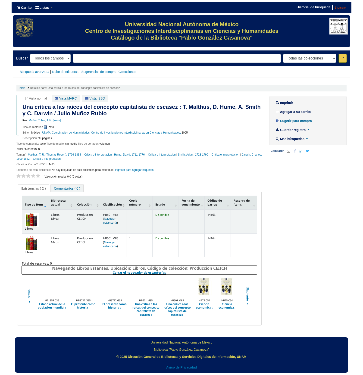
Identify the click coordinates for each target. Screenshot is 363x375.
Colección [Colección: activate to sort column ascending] (84, 204)
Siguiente (247, 296)
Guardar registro (291, 130)
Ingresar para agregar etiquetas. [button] (134, 170)
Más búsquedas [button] (290, 139)
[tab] (33, 188)
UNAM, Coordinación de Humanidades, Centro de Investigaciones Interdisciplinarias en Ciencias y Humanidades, (111, 132)
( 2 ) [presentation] (33, 188)
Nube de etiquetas (65, 72)
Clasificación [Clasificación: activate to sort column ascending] (112, 204)
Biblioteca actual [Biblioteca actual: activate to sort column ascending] (58, 202)
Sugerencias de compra (98, 72)
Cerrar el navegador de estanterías (167, 273)
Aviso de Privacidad (181, 367)
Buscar (22, 58)
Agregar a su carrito (293, 112)
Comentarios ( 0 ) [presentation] (67, 188)
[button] (24, 7)
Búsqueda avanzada (34, 72)
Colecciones (127, 72)
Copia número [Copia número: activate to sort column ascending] (135, 202)
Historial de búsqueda (313, 7)
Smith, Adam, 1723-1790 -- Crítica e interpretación (208, 154)
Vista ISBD (95, 98)
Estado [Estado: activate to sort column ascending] (160, 204)
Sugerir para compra (293, 121)
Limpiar (340, 7)
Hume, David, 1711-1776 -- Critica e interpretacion (145, 154)
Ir (342, 58)
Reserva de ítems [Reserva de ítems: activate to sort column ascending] (242, 202)
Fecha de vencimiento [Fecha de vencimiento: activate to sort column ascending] (191, 202)
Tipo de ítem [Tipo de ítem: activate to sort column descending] (34, 204)
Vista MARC (66, 98)
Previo (29, 296)
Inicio (22, 88)
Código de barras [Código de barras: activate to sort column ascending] (214, 202)
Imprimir (284, 103)
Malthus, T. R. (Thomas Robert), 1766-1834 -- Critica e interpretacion (70, 154)
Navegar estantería (110, 221)
